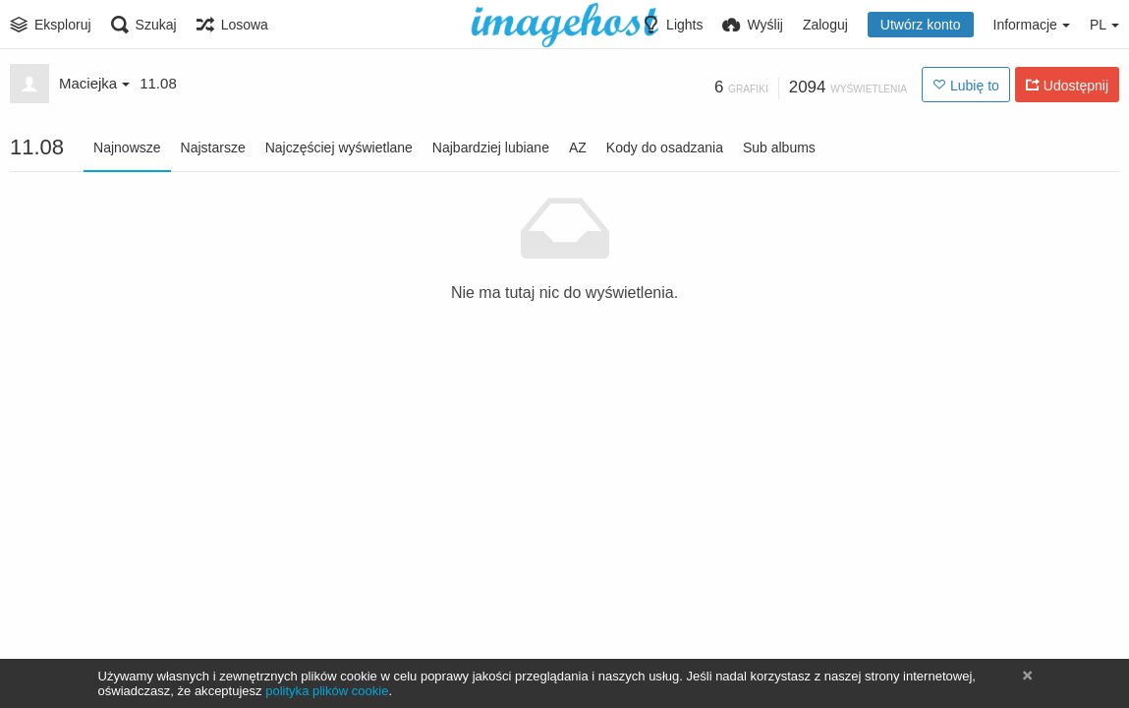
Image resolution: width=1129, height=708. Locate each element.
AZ (578, 147)
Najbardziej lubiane (490, 147)
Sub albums (779, 147)
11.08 (158, 83)
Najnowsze (126, 147)
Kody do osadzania (664, 147)
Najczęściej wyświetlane (339, 147)
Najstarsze (213, 147)
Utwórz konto (920, 24)
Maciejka (94, 83)
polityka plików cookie (326, 690)
